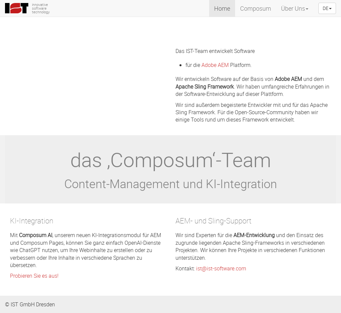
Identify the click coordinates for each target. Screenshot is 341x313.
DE (327, 8)
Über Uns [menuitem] (294, 8)
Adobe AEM (215, 65)
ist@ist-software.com (221, 268)
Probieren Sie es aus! (34, 275)
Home (222, 8)
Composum (255, 8)
